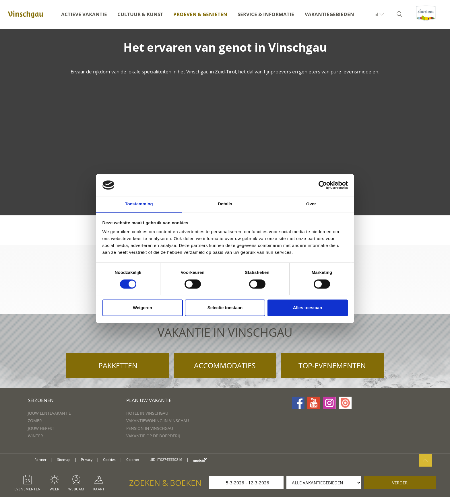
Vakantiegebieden (329, 14)
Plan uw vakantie (148, 400)
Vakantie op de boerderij (153, 435)
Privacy (86, 459)
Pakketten (117, 365)
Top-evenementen (332, 365)
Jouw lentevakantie (49, 413)
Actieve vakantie (84, 14)
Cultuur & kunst (140, 14)
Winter (35, 435)
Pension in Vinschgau (149, 428)
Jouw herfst (41, 428)
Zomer (35, 420)
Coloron (132, 459)
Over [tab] (311, 204)
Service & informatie (266, 14)
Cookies (109, 459)
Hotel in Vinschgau (147, 413)
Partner (40, 459)
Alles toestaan (307, 307)
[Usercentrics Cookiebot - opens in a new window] (323, 185)
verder (400, 483)
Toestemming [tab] (139, 204)
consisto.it (200, 460)
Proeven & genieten (200, 14)
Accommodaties (225, 365)
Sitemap (63, 459)
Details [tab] (225, 204)
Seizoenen (41, 400)
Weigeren (142, 307)
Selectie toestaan (225, 307)
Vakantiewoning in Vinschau (157, 420)
